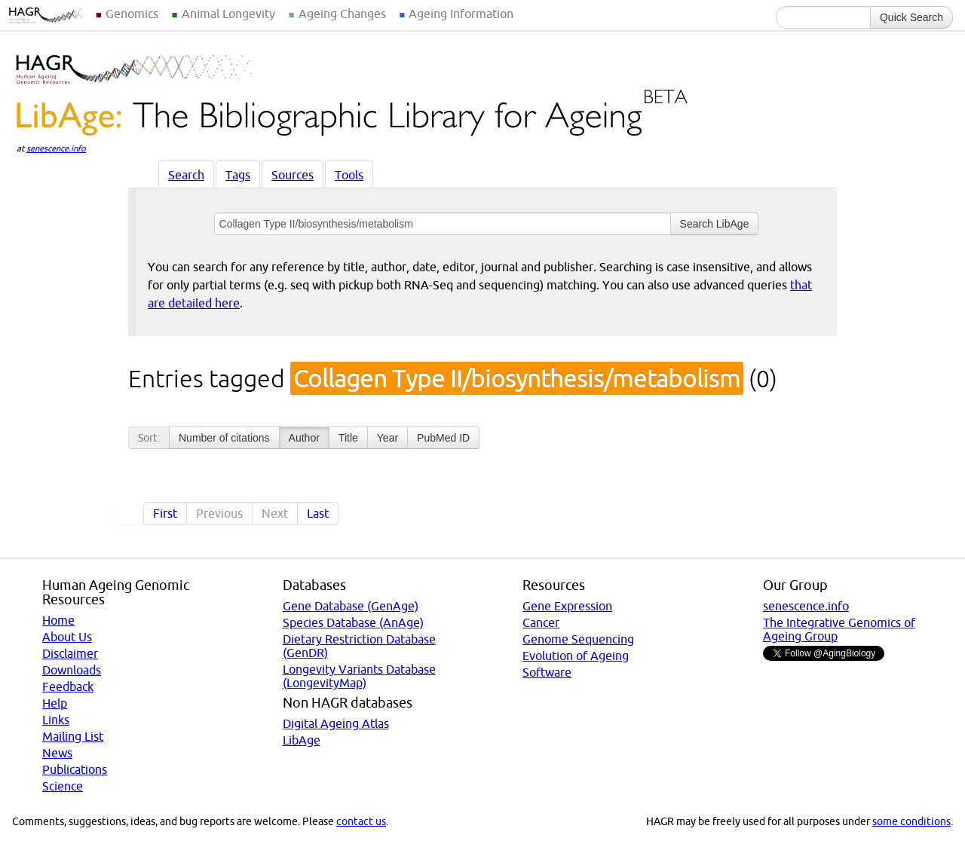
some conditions (911, 821)
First (165, 513)
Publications (74, 769)
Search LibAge (714, 224)
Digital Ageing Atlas (336, 723)
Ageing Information (461, 13)
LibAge (301, 740)
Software (546, 672)
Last (318, 513)
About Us (67, 637)
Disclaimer (70, 653)
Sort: (149, 438)
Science (62, 786)
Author (304, 438)
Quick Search (911, 17)
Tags (237, 175)
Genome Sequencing (578, 639)
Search (186, 175)
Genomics (132, 13)
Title (348, 438)
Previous (219, 513)
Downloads (71, 670)
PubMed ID (443, 438)
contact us (361, 821)
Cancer (540, 622)
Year (387, 438)
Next (275, 513)
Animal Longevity (228, 13)
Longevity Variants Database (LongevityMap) (359, 675)
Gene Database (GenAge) (350, 606)
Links (55, 719)
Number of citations (224, 438)
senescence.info (56, 148)
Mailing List (72, 736)
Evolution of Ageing (575, 655)
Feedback (67, 686)
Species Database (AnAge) (353, 622)
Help (54, 703)
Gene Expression (567, 606)
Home (58, 620)
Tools (349, 175)
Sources (292, 175)
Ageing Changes (342, 13)
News (57, 753)
